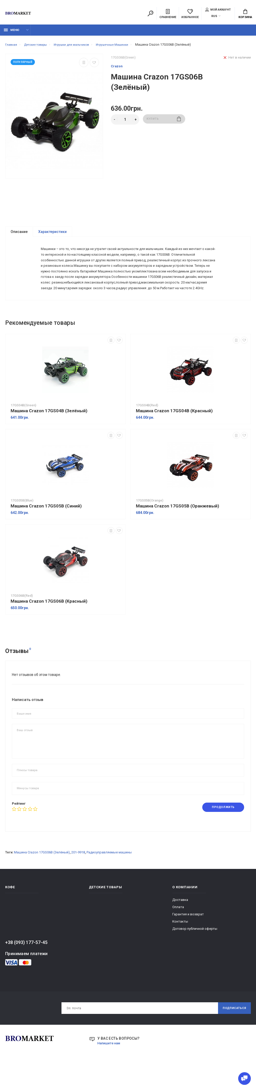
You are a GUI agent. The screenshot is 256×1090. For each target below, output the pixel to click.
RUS (214, 16)
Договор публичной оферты (194, 951)
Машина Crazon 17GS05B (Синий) (46, 528)
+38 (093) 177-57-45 (26, 965)
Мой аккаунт (218, 10)
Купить (164, 122)
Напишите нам (110, 1067)
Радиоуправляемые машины (109, 875)
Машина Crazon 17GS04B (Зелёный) (49, 432)
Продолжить (220, 829)
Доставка (180, 922)
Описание (19, 234)
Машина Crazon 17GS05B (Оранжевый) (177, 528)
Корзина (245, 14)
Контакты (180, 944)
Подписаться (232, 1031)
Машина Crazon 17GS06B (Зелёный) (42, 875)
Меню (11, 33)
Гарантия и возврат (188, 937)
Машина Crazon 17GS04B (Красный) (174, 432)
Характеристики (52, 234)
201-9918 (78, 875)
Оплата (178, 930)
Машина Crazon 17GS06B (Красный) (49, 623)
